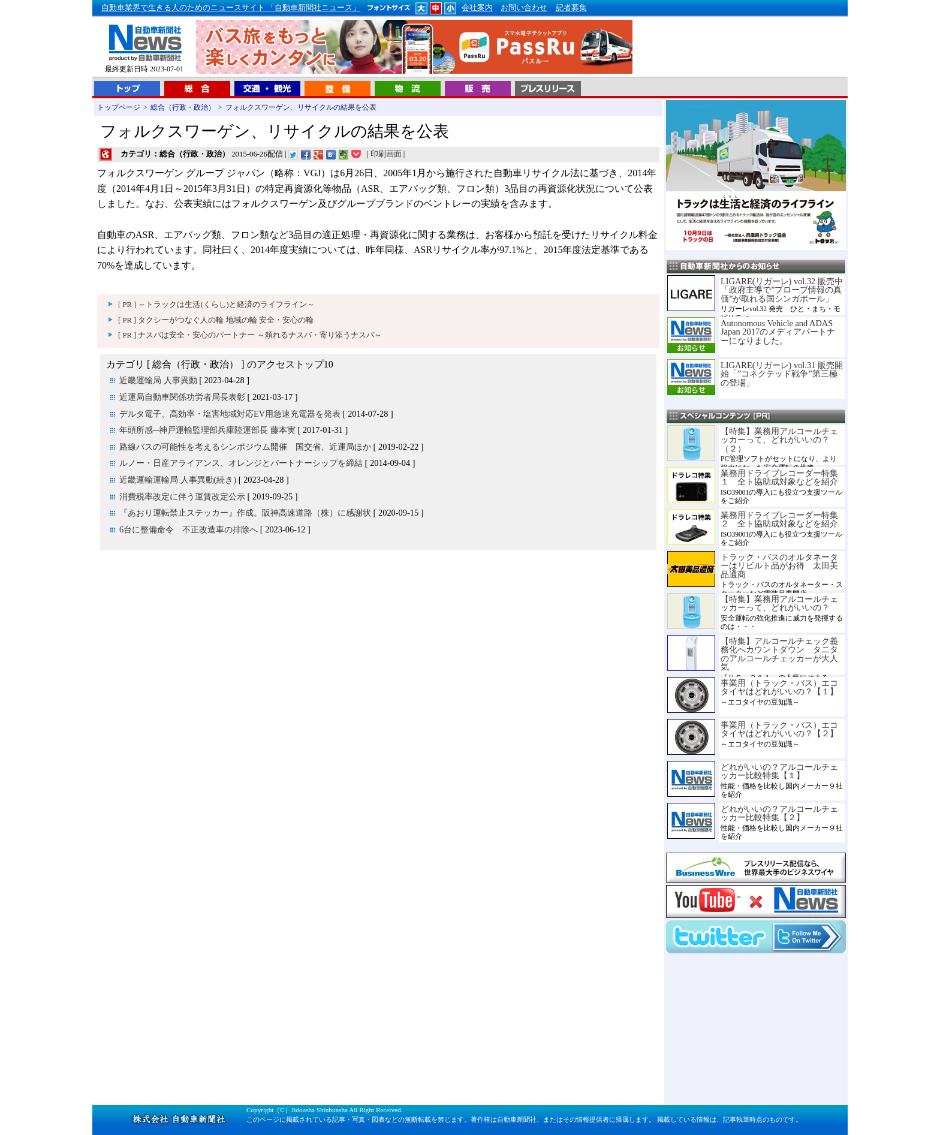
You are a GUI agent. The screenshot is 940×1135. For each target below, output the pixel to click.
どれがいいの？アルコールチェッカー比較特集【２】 (779, 813)
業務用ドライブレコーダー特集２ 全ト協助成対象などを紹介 (779, 519)
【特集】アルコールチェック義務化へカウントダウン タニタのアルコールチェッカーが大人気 (779, 654)
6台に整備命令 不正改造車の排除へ (188, 529)
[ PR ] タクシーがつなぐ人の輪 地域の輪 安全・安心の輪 (216, 320)
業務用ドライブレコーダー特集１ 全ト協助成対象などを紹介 (779, 477)
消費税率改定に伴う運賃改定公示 (182, 496)
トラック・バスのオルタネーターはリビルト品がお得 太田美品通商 (779, 565)
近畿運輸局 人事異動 (158, 380)
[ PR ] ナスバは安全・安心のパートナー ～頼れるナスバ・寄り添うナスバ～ (250, 335)
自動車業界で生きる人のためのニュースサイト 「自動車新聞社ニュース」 (230, 8)
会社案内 (477, 8)
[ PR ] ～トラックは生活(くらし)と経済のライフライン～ (216, 304)
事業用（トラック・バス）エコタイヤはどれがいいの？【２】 (779, 729)
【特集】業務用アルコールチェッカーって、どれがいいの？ (779, 603)
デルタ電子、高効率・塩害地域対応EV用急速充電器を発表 (230, 414)
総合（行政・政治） (182, 107)
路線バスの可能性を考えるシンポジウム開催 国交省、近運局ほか (245, 446)
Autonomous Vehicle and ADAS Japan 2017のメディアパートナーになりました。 (778, 331)
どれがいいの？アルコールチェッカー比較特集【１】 (779, 771)
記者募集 (571, 8)
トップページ (118, 107)
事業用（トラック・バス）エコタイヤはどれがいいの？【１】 (779, 687)
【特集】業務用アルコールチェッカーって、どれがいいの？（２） (779, 439)
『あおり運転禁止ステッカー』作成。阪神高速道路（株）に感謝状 (245, 512)
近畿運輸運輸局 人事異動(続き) (177, 479)
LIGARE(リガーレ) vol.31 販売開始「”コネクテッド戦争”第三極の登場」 (782, 373)
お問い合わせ (524, 8)
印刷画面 (386, 154)
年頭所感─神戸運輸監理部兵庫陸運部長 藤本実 (207, 430)
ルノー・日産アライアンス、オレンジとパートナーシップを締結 (241, 463)
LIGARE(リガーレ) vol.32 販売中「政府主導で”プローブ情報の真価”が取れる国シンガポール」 (782, 289)
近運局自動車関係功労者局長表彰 (182, 397)
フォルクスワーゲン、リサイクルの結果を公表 (300, 107)
